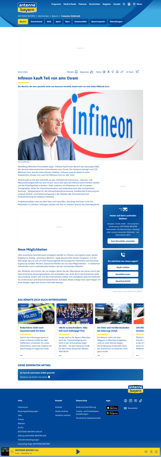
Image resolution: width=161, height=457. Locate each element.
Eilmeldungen (116, 21)
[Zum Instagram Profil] (130, 401)
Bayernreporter (98, 21)
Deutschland (36, 21)
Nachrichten (94, 4)
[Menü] (137, 4)
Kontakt (116, 4)
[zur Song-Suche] (151, 452)
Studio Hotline (123, 267)
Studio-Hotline (61, 411)
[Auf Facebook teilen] (104, 72)
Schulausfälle (80, 21)
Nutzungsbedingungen (28, 411)
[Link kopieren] (122, 72)
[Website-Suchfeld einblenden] (124, 4)
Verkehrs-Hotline (62, 415)
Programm (56, 4)
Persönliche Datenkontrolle (88, 418)
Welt (49, 21)
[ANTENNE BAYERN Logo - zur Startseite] (27, 7)
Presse (21, 419)
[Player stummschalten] (146, 451)
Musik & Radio (70, 4)
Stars (67, 21)
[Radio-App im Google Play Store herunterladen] (112, 413)
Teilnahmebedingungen (28, 440)
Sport (58, 21)
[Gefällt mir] (86, 71)
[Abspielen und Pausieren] (78, 451)
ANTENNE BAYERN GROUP (30, 431)
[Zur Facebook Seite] (125, 401)
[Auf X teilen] (108, 72)
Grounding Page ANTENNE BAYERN (34, 444)
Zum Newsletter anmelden (123, 241)
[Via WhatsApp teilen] (117, 72)
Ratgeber (107, 4)
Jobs (20, 415)
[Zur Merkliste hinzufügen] (72, 71)
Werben (21, 423)
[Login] (129, 4)
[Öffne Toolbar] (137, 72)
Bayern (23, 21)
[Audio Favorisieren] (12, 451)
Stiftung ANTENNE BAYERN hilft (32, 435)
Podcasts (83, 4)
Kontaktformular (123, 274)
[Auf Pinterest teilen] (113, 72)
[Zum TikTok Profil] (140, 401)
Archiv (21, 427)
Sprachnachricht (123, 281)
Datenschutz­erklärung (86, 407)
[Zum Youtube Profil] (135, 401)
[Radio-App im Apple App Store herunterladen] (112, 408)
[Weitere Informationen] (156, 451)
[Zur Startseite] (135, 393)
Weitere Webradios (131, 452)
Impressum (23, 407)
